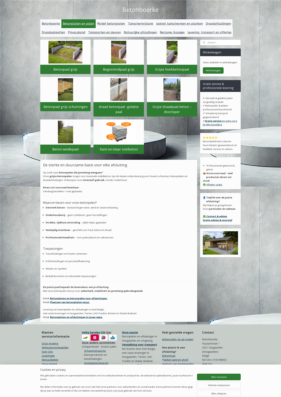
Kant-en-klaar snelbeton (119, 149)
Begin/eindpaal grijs (118, 69)
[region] (116, 383)
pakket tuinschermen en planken (179, 23)
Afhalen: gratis (214, 184)
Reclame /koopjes (172, 32)
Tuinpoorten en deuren (104, 32)
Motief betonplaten (111, 23)
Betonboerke (51, 23)
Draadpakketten (53, 32)
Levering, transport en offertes (209, 32)
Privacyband (76, 32)
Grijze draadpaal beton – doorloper (172, 109)
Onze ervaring (50, 343)
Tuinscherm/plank (140, 23)
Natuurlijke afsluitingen (140, 32)
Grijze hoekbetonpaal (172, 69)
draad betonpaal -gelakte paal (119, 109)
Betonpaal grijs (65, 69)
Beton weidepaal (65, 149)
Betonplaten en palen (78, 23)
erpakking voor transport (140, 344)
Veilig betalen (91, 332)
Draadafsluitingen (218, 23)
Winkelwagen (213, 70)
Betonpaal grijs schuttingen (65, 106)
